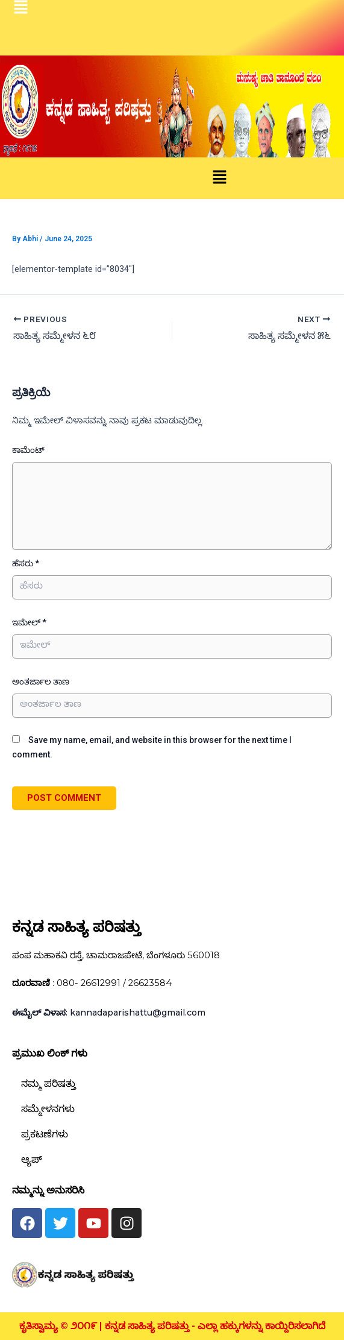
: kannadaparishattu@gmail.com (108, 1012)
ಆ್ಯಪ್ (31, 1159)
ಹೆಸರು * (25, 563)
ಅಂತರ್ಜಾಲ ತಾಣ (40, 681)
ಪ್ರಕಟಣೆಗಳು (44, 1134)
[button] (219, 178)
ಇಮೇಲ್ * (29, 622)
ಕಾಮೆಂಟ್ (28, 450)
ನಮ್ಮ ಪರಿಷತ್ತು (48, 1083)
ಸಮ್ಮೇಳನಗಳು (48, 1108)
